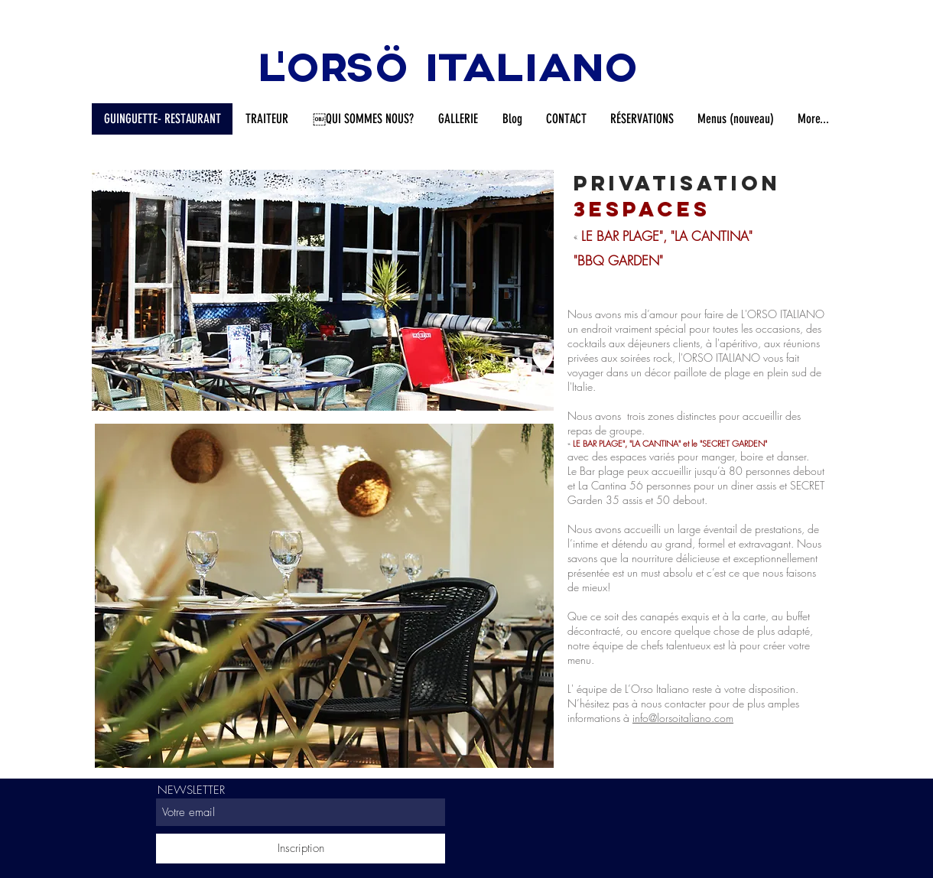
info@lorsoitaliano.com (682, 718)
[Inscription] (300, 848)
